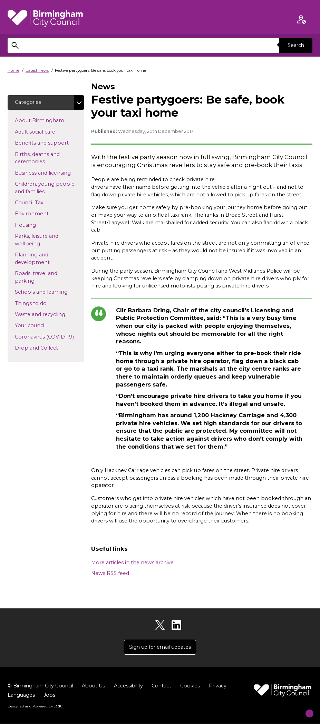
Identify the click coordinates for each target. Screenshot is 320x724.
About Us (96, 686)
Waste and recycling (49, 314)
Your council (41, 325)
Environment (43, 214)
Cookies (194, 686)
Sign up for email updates (160, 647)
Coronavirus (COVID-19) (49, 336)
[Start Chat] (303, 707)
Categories (28, 102)
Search (295, 45)
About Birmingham (49, 120)
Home (13, 70)
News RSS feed (110, 573)
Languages (21, 695)
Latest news (37, 70)
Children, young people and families (45, 188)
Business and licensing (49, 172)
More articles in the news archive (132, 562)
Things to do (42, 303)
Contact (165, 686)
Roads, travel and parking (36, 278)
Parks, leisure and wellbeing (38, 240)
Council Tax (40, 202)
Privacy (222, 686)
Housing (36, 225)
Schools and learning (49, 292)
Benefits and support (49, 143)
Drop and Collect (47, 347)
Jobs (50, 695)
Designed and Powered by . (35, 706)
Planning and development (43, 259)
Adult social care (46, 131)
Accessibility (131, 686)
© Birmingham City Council (42, 686)
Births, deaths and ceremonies (41, 158)
